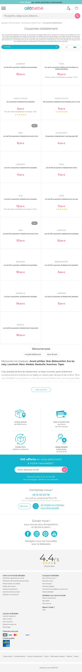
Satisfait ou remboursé (11, 595)
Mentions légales (48, 586)
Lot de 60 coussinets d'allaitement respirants (20, 328)
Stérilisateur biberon (57, 656)
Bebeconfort (59, 361)
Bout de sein (52, 354)
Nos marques (47, 584)
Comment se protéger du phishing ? (55, 589)
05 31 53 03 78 (61, 452)
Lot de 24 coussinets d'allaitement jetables (61, 297)
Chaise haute (7, 656)
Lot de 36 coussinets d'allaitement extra (61, 168)
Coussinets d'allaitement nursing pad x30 (61, 136)
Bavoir (76, 656)
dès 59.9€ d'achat (20, 418)
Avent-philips (37, 361)
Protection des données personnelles (16, 581)
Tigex (61, 364)
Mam (22, 364)
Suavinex (51, 364)
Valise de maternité (9, 624)
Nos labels (46, 601)
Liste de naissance (9, 616)
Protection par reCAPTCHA (49, 668)
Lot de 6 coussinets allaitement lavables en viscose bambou (61, 68)
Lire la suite (41, 390)
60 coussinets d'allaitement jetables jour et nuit (61, 102)
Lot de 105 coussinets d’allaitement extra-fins (20, 234)
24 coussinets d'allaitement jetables (21, 102)
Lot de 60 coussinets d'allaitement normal (61, 199)
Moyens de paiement (10, 589)
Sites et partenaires (49, 598)
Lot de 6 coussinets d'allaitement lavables (20, 199)
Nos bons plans (47, 581)
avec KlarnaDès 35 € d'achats (61, 418)
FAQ (43, 610)
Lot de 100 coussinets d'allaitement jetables (61, 234)
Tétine (46, 656)
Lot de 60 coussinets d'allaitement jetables (20, 67)
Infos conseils (7, 619)
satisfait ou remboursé (20, 441)
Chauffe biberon (19, 656)
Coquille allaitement (33, 354)
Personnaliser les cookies (11, 584)
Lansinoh (13, 364)
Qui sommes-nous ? (49, 578)
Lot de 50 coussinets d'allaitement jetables (61, 265)
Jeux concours (8, 622)
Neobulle (40, 364)
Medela (30, 364)
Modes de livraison (9, 586)
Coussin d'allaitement (34, 656)
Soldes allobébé (47, 592)
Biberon (69, 656)
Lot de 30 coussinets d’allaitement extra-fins (20, 136)
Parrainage (6, 627)
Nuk (48, 361)
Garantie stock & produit (11, 592)
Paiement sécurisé (10, 631)
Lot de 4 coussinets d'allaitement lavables (20, 168)
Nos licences (46, 603)
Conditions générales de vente (13, 578)
